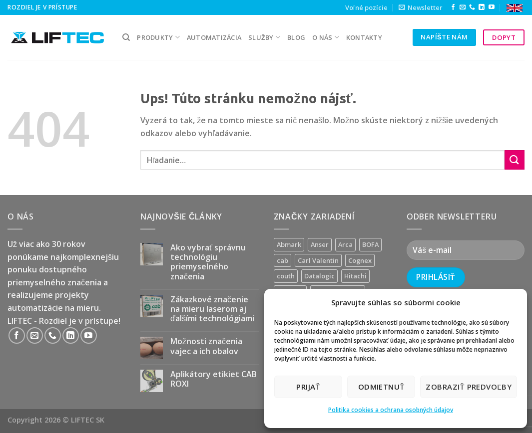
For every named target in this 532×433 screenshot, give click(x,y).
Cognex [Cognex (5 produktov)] (360, 260)
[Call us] (472, 7)
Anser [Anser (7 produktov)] (320, 244)
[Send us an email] (463, 7)
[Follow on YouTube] (492, 7)
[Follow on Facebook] (453, 7)
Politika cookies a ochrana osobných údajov (390, 410)
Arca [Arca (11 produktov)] (345, 244)
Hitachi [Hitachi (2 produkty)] (355, 275)
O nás (325, 37)
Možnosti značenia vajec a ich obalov (206, 346)
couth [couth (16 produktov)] (286, 275)
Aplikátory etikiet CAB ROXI (213, 379)
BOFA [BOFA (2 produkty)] (370, 244)
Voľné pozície (366, 7)
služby (264, 37)
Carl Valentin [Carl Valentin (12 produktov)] (318, 260)
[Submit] (515, 160)
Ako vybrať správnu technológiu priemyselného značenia (208, 262)
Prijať (308, 387)
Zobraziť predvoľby (469, 387)
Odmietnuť (381, 387)
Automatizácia (214, 37)
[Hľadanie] (126, 37)
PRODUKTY (158, 37)
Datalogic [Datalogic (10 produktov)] (319, 275)
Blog (296, 37)
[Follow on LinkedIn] (482, 7)
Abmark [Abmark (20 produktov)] (289, 244)
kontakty (364, 37)
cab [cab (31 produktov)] (282, 260)
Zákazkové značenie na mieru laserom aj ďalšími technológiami (212, 309)
